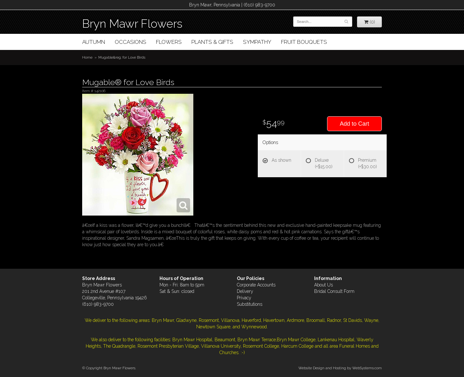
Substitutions (249, 304)
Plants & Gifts (212, 42)
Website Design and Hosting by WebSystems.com (340, 368)
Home (87, 57)
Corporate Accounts (256, 284)
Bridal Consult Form (334, 291)
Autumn (93, 42)
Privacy (244, 297)
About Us (323, 284)
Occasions (130, 42)
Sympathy (257, 42)
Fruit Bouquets (304, 42)
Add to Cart (354, 124)
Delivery (245, 291)
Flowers (169, 42)
